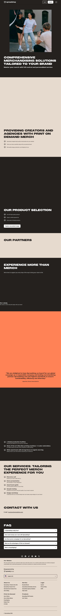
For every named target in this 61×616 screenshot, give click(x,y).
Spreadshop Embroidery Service (29, 586)
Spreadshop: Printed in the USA (11, 584)
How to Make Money (8, 598)
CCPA (42, 588)
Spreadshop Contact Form (9, 586)
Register (50, 2)
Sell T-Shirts (24, 598)
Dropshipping (7, 600)
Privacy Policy (44, 586)
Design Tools (6, 602)
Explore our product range (12, 226)
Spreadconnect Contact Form (10, 588)
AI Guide (6, 604)
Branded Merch (25, 584)
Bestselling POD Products (27, 596)
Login (44, 2)
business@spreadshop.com (15, 512)
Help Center (24, 590)
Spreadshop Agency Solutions (28, 588)
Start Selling (6, 590)
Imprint (42, 584)
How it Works (7, 596)
